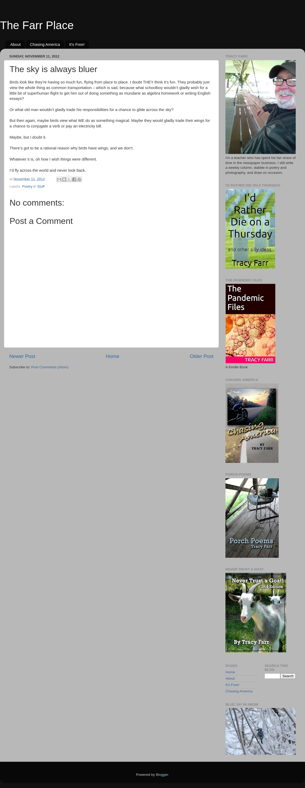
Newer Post (22, 356)
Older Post (202, 356)
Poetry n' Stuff (33, 186)
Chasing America (45, 44)
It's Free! (77, 44)
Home (112, 356)
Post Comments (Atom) (49, 367)
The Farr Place (37, 25)
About (15, 44)
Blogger (162, 775)
